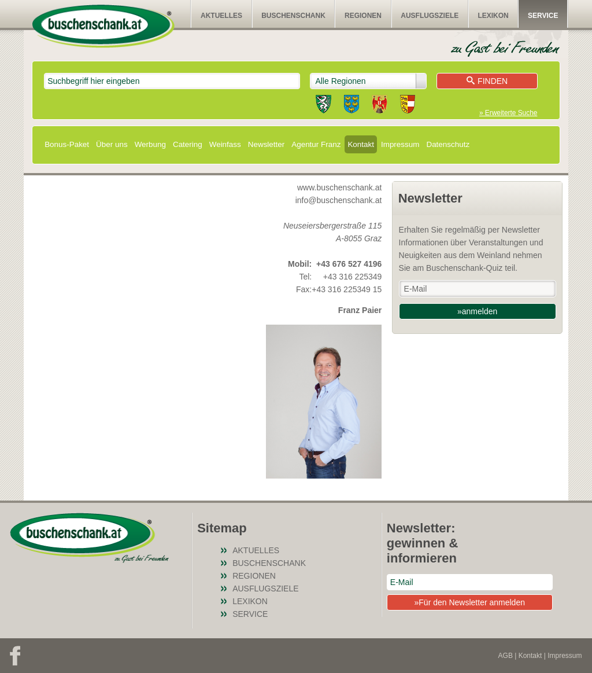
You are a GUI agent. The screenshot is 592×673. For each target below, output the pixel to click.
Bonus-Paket (67, 144)
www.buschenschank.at (339, 187)
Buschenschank (293, 16)
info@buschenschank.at (338, 200)
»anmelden (477, 311)
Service (543, 16)
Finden (487, 81)
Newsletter (266, 144)
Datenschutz (447, 144)
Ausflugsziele (429, 16)
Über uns (112, 144)
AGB (505, 656)
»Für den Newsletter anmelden (470, 602)
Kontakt (360, 144)
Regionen (363, 16)
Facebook (15, 655)
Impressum (400, 144)
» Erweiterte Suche (508, 113)
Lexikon (493, 16)
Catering (187, 144)
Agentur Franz (316, 144)
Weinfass (225, 144)
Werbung (150, 144)
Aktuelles (221, 16)
